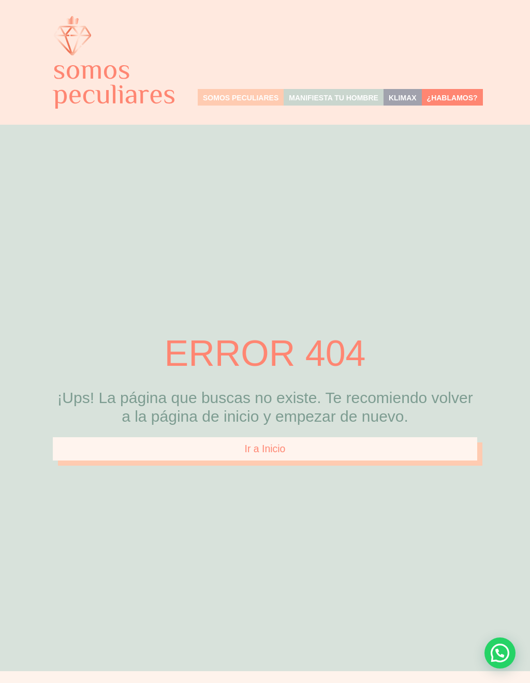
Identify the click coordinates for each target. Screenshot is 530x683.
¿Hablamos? (452, 98)
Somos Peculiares (240, 98)
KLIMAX (403, 98)
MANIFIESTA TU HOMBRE (333, 98)
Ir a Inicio (265, 449)
